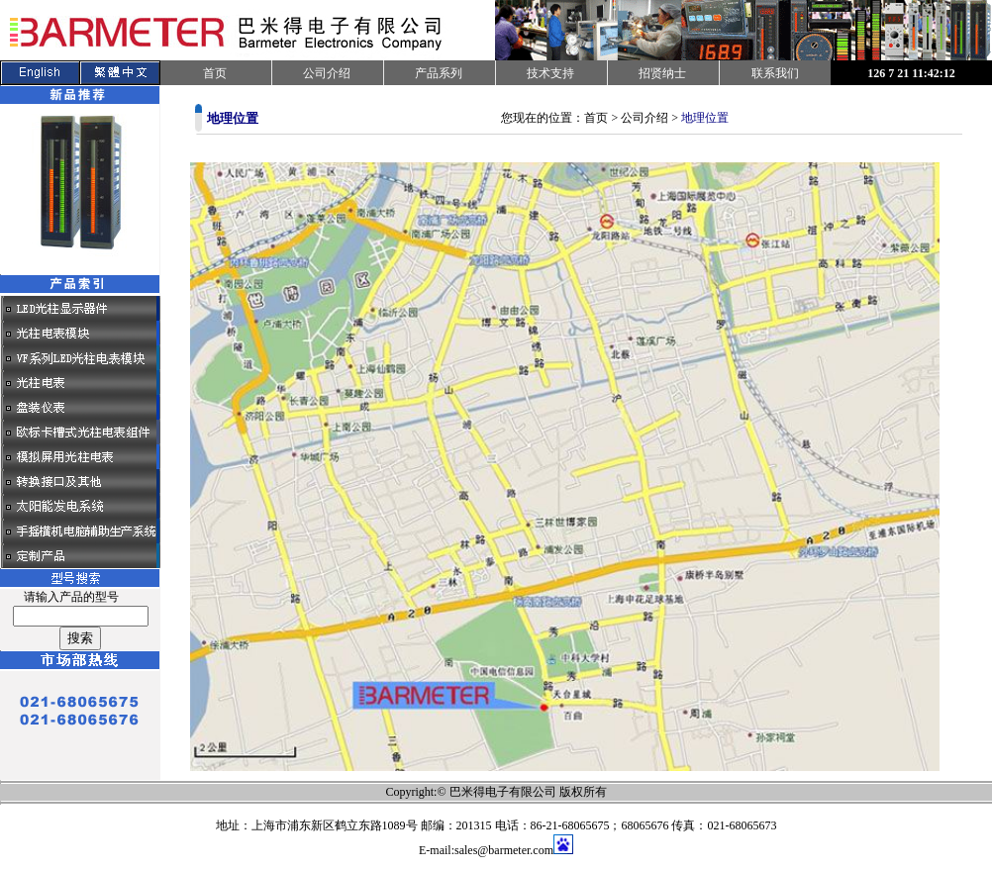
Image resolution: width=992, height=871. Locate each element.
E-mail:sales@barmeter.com (486, 850)
